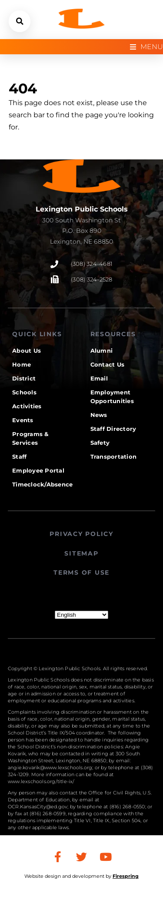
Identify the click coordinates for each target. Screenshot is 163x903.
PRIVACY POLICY (81, 534)
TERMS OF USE (81, 572)
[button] (19, 21)
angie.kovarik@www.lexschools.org (50, 767)
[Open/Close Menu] (146, 46)
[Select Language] (81, 615)
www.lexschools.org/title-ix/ (41, 781)
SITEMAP (81, 553)
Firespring (126, 876)
